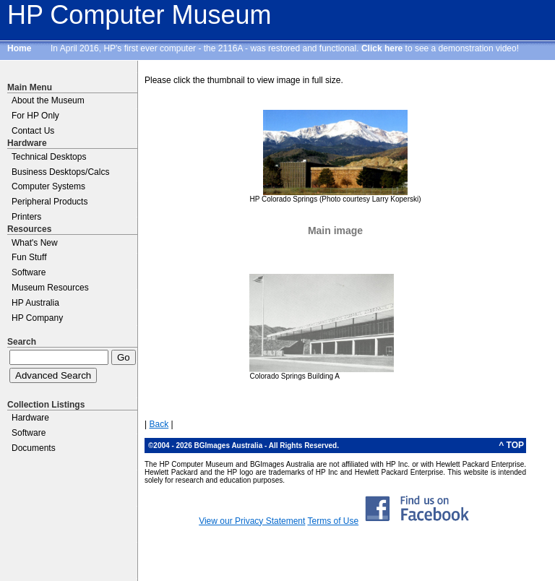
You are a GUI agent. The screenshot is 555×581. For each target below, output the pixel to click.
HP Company (37, 318)
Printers (26, 217)
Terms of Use (332, 521)
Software (29, 272)
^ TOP (511, 445)
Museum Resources (50, 288)
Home (19, 48)
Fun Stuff (29, 257)
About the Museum (48, 100)
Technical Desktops (49, 157)
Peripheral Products (49, 202)
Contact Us (33, 131)
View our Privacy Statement (252, 521)
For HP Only (35, 116)
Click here (382, 48)
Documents (34, 448)
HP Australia (35, 303)
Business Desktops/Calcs (60, 172)
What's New (35, 243)
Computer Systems (48, 186)
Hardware (30, 418)
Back (158, 424)
